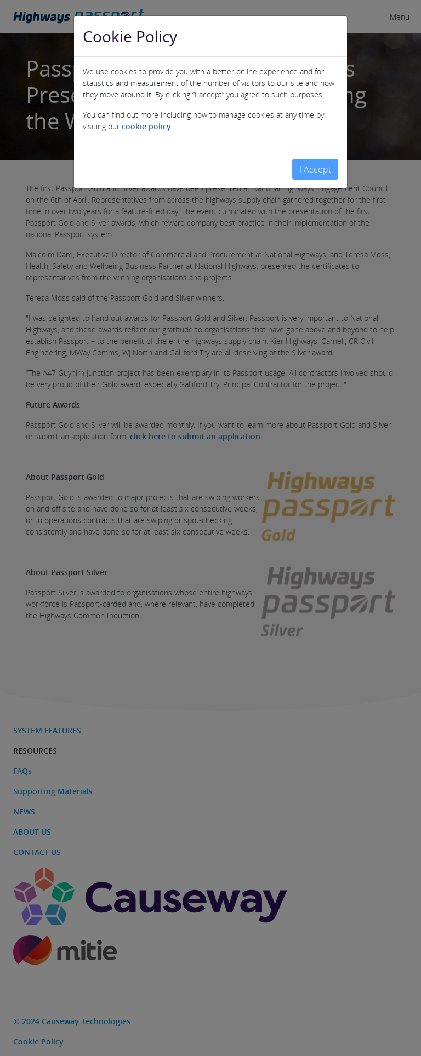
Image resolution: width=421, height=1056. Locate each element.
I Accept (315, 165)
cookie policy (146, 122)
